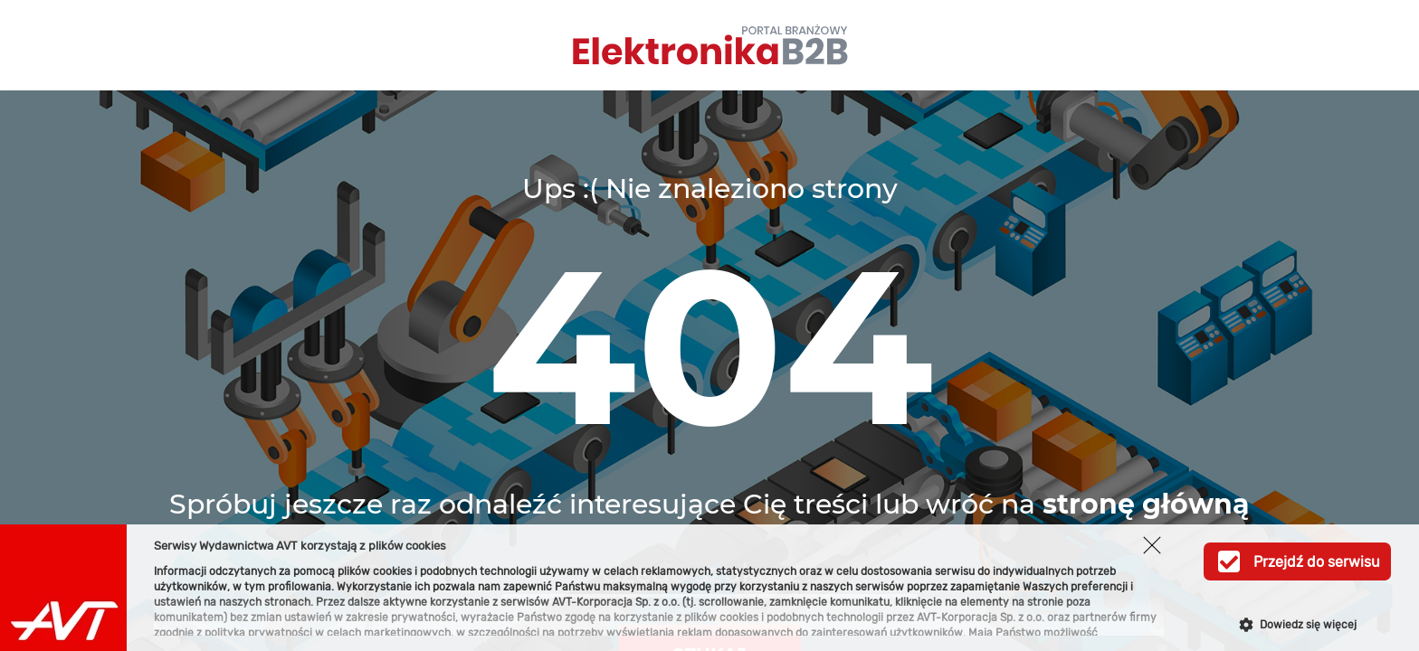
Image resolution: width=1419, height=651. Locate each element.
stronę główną (1146, 504)
